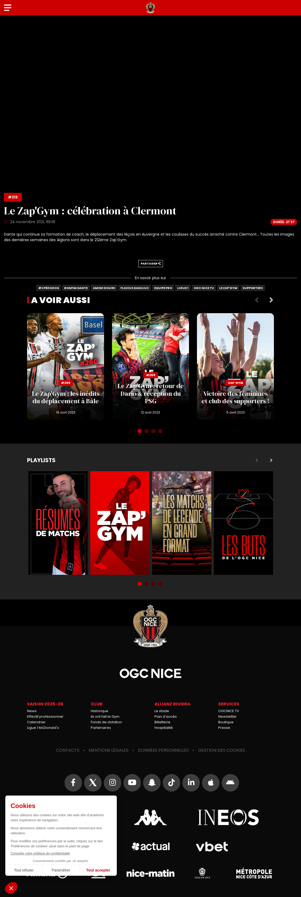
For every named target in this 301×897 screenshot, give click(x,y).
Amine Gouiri (104, 288)
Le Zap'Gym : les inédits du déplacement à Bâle (65, 366)
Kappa (150, 817)
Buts (243, 523)
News (32, 710)
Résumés (58, 523)
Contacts (67, 750)
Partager (151, 263)
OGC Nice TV (204, 288)
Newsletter (227, 716)
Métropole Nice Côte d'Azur (254, 873)
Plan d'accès (165, 716)
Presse (224, 727)
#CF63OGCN (48, 288)
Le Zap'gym (228, 288)
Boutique (226, 722)
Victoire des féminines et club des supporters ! (235, 366)
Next (271, 300)
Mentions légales (108, 750)
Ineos (228, 817)
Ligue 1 (182, 288)
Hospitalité (163, 727)
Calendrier (36, 722)
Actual (151, 847)
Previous (256, 300)
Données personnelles (163, 750)
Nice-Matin (150, 873)
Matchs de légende (181, 523)
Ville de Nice (202, 873)
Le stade (161, 710)
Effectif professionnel (45, 716)
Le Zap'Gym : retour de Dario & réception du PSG (150, 366)
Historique (99, 710)
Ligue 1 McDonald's (43, 727)
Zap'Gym (119, 523)
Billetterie (162, 722)
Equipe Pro (163, 288)
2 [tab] (147, 431)
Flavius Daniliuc (135, 288)
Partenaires (101, 727)
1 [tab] (140, 431)
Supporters (253, 288)
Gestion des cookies (221, 750)
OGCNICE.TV (228, 710)
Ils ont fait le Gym (105, 716)
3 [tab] (154, 431)
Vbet (212, 847)
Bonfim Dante (76, 288)
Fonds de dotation (106, 722)
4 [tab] (161, 431)
